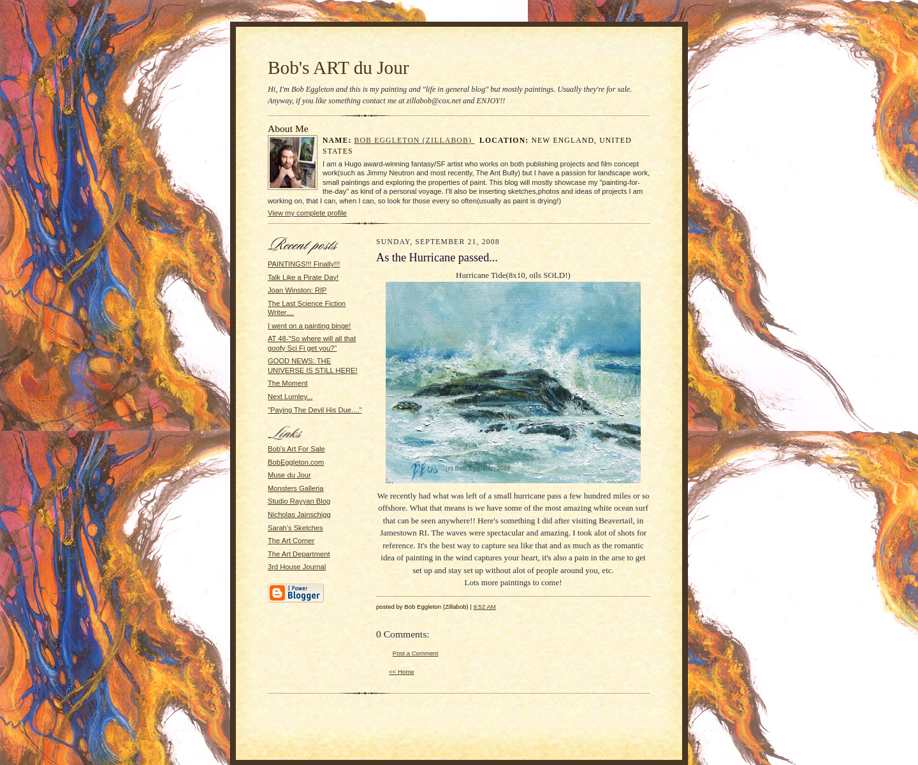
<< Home (401, 671)
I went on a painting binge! (309, 326)
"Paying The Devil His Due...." (314, 410)
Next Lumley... (290, 396)
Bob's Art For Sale (296, 449)
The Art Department (299, 554)
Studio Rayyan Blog (299, 501)
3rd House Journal (297, 567)
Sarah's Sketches (295, 528)
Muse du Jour (289, 475)
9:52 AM (485, 606)
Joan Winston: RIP (297, 290)
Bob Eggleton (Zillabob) (414, 140)
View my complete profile (307, 213)
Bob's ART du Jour (338, 67)
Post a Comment (416, 653)
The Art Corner (291, 540)
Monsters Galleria (296, 488)
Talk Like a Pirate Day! (303, 277)
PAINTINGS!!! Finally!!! (304, 264)
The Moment (288, 383)
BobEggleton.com (296, 462)
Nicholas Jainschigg (299, 514)
